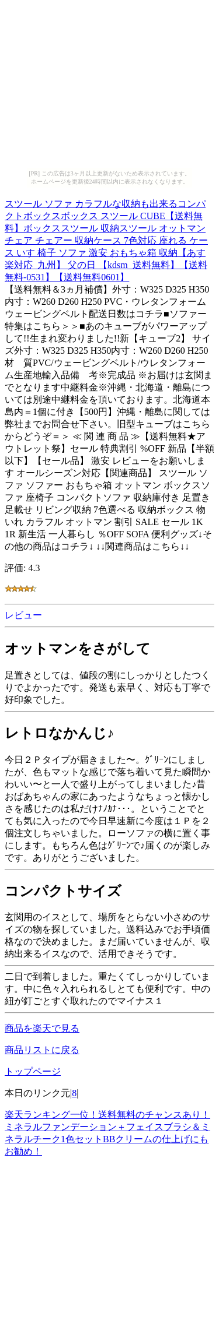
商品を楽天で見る (42, 1028)
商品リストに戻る (42, 1050)
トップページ (33, 1071)
